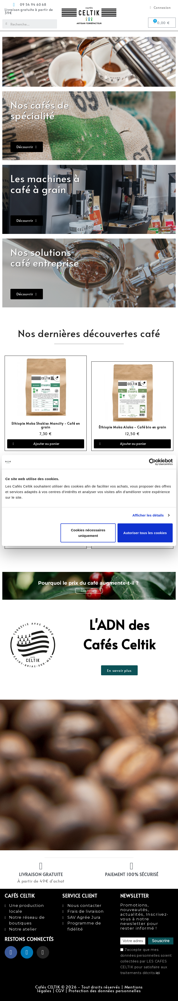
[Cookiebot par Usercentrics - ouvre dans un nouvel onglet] (152, 462)
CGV (60, 990)
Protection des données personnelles (105, 990)
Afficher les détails (148, 515)
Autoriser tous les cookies (145, 533)
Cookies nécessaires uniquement (88, 532)
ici (158, 973)
